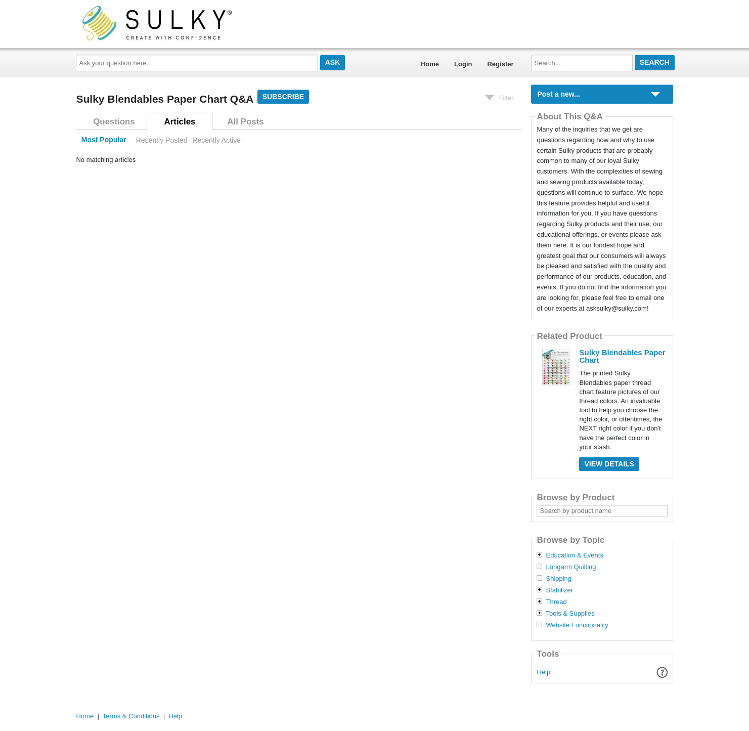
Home (430, 64)
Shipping (558, 578)
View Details (609, 464)
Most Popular (103, 140)
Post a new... (558, 94)
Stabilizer (559, 590)
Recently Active (216, 140)
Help (544, 672)
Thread (556, 602)
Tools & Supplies (570, 613)
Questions (114, 121)
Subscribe (283, 97)
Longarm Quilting (571, 567)
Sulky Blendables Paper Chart (622, 356)
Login (463, 64)
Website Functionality (577, 625)
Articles (180, 121)
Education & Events (574, 555)
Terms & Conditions (131, 716)
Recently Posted (162, 140)
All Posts (245, 121)
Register (500, 64)
